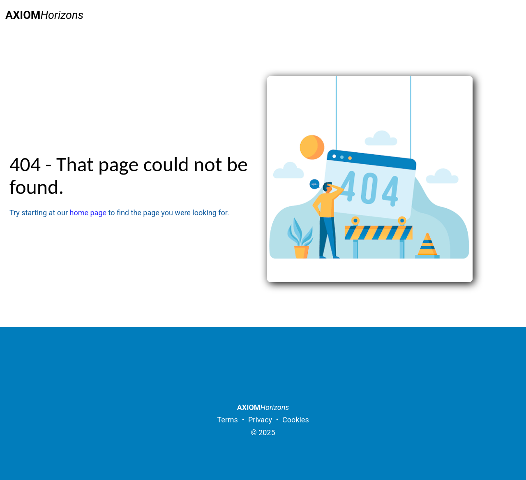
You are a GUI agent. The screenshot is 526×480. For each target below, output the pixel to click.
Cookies (295, 419)
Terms (227, 419)
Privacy (260, 419)
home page (88, 212)
